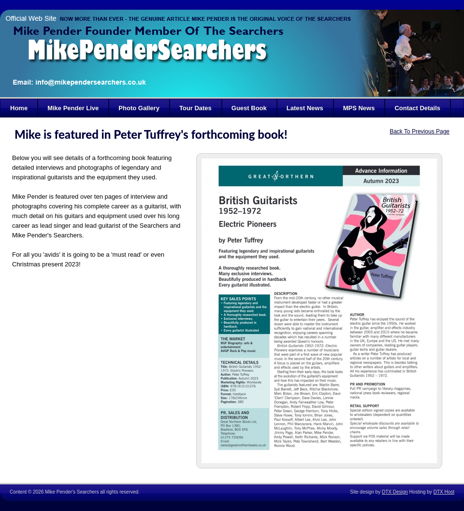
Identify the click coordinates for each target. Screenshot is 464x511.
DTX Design (395, 492)
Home (19, 108)
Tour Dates (195, 108)
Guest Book (249, 108)
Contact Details (417, 108)
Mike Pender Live (73, 108)
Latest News (305, 108)
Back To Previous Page (420, 131)
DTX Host (444, 492)
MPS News (359, 108)
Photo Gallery (139, 108)
